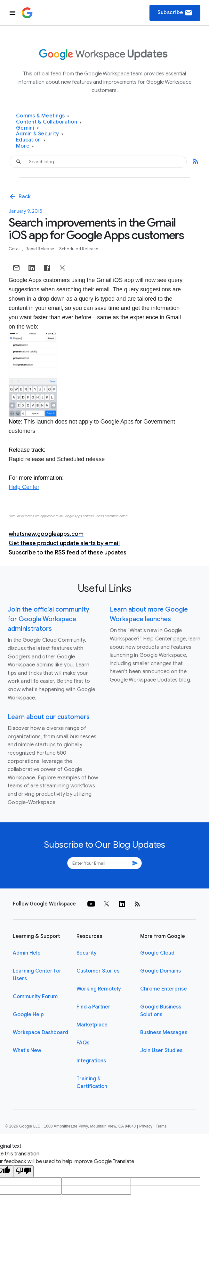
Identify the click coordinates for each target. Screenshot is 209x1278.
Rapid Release (40, 249)
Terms (161, 1126)
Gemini (27, 128)
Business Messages (163, 1032)
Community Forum (35, 996)
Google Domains (160, 971)
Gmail (15, 249)
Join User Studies (161, 1050)
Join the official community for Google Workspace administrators (48, 619)
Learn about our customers (49, 717)
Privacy (145, 1126)
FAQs (82, 1043)
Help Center (24, 487)
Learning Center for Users (37, 975)
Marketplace (92, 1025)
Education (30, 140)
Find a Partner (93, 1007)
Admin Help (27, 953)
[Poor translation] (23, 1171)
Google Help (28, 1014)
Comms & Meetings (42, 116)
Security (86, 953)
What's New (27, 1050)
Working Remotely (98, 989)
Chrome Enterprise (163, 989)
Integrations (91, 1061)
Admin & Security (40, 134)
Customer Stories (97, 971)
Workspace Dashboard (40, 1032)
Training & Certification (91, 1083)
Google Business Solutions (160, 1011)
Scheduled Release (78, 249)
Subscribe (174, 13)
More (25, 146)
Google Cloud (157, 953)
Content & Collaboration (49, 122)
